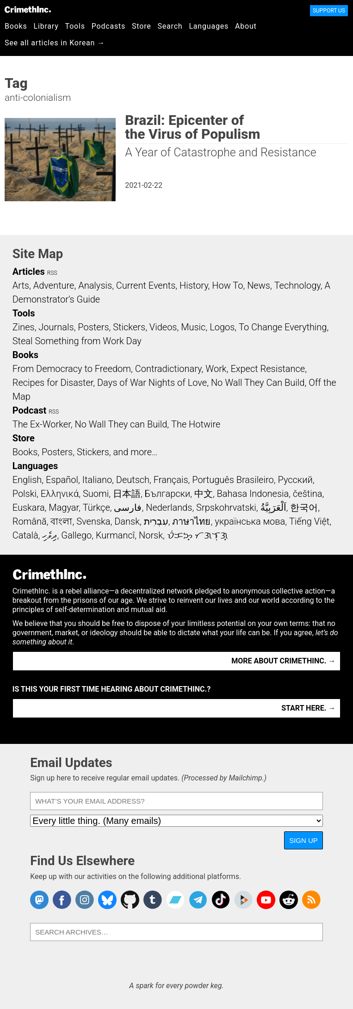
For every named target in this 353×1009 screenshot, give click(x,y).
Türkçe (96, 507)
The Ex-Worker (41, 424)
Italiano (97, 479)
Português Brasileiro (232, 479)
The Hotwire (195, 424)
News (258, 285)
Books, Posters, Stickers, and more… (85, 452)
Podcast (29, 410)
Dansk (127, 521)
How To (227, 285)
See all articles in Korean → (55, 42)
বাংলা (61, 521)
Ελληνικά (60, 493)
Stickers (129, 327)
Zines (23, 327)
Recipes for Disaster (52, 382)
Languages (209, 26)
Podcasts (108, 26)
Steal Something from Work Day (77, 341)
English (27, 479)
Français (171, 479)
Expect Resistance (267, 368)
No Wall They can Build (120, 424)
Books (16, 26)
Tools (75, 26)
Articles (28, 271)
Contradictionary (168, 368)
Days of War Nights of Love (152, 382)
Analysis (95, 285)
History (194, 285)
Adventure (53, 285)
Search (170, 26)
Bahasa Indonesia (253, 493)
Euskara (28, 507)
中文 (203, 493)
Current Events (145, 285)
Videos (163, 327)
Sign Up (303, 840)
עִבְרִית (156, 521)
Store (141, 26)
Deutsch (132, 479)
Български (168, 493)
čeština (307, 493)
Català (25, 535)
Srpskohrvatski (226, 507)
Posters (93, 327)
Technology (297, 285)
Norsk (151, 535)
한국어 (304, 507)
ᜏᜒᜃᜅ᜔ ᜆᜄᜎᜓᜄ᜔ (197, 535)
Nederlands (169, 507)
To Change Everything (283, 327)
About (246, 26)
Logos (222, 327)
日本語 (127, 493)
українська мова (250, 521)
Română (29, 521)
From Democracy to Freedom (71, 368)
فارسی (128, 507)
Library (46, 26)
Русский (295, 479)
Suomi (96, 493)
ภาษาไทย (191, 521)
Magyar (64, 507)
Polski (24, 493)
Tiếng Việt (309, 521)
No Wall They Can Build (258, 382)
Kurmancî (115, 535)
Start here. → (308, 708)
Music (193, 327)
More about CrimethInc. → (283, 660)
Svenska (93, 521)
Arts (20, 285)
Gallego (76, 535)
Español (62, 479)
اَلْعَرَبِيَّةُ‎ (273, 507)
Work (215, 368)
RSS (52, 273)
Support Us (329, 10)
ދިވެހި (49, 535)
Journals (56, 327)
